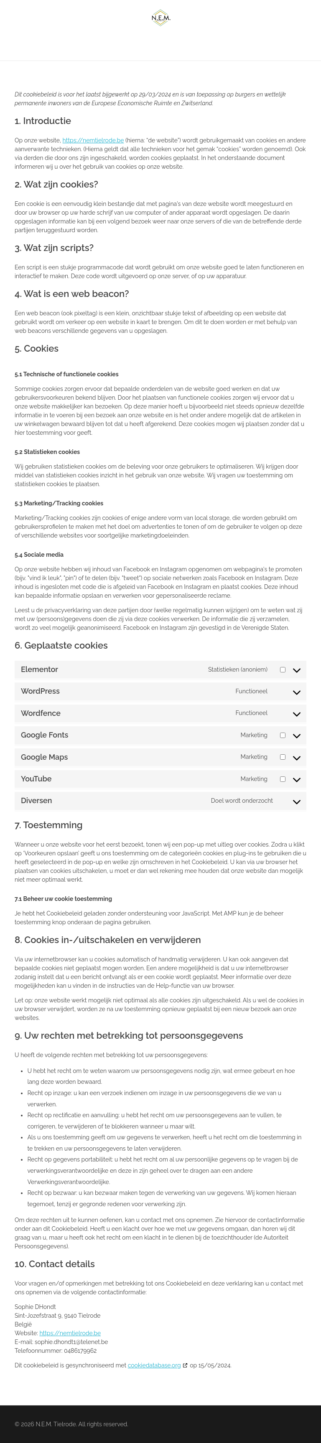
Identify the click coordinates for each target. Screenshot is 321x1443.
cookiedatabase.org (154, 1365)
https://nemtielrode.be (93, 140)
